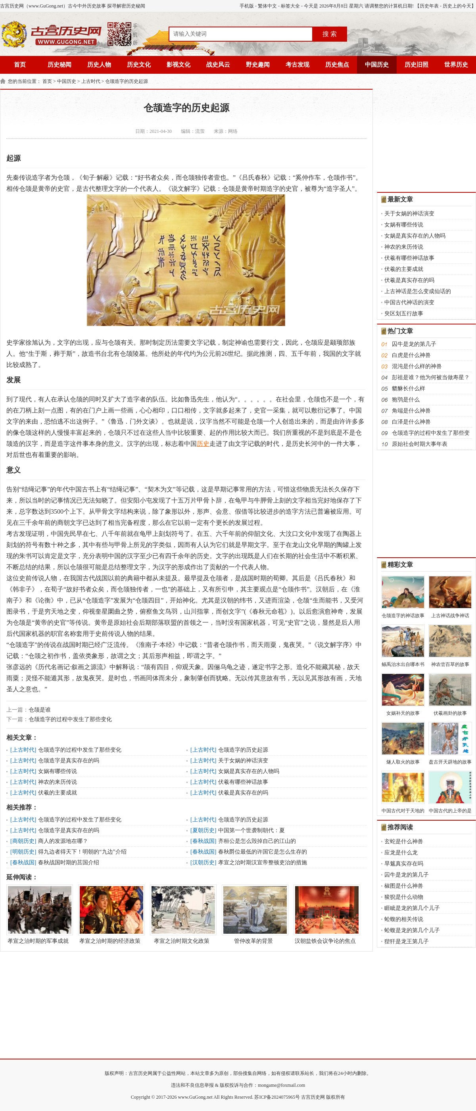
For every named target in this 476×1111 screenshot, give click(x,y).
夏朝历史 (203, 830)
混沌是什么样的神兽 (417, 366)
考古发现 (297, 64)
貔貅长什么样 (408, 388)
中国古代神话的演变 (409, 302)
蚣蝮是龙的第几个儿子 (412, 930)
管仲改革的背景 (253, 914)
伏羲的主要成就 (57, 793)
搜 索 (329, 34)
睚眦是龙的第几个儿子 (412, 908)
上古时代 (90, 81)
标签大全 (290, 6)
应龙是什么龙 (401, 853)
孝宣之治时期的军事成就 (38, 914)
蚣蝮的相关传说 (403, 919)
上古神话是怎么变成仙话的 (417, 291)
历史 (203, 443)
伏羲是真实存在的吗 (243, 793)
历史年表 (429, 6)
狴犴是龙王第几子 (406, 941)
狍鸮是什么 (406, 400)
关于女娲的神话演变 (243, 761)
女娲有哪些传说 (57, 771)
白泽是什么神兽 (411, 422)
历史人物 (99, 64)
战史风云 (218, 64)
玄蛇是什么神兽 (403, 841)
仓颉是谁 (40, 710)
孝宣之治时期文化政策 (181, 914)
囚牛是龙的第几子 (414, 344)
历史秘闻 (59, 64)
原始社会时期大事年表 (419, 444)
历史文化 (139, 64)
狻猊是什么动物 (403, 897)
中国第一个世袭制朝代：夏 (251, 830)
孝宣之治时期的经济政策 (110, 914)
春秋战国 (203, 841)
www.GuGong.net (195, 1097)
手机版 (247, 6)
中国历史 (377, 64)
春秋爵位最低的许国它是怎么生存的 (262, 852)
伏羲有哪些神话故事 (243, 782)
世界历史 (456, 64)
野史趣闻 (258, 64)
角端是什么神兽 (411, 411)
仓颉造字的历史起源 (126, 81)
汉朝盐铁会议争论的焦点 (325, 914)
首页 (20, 64)
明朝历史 (23, 852)
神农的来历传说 (57, 782)
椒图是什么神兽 (403, 886)
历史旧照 (416, 64)
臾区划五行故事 (403, 314)
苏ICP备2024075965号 (277, 1097)
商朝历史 (23, 841)
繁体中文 (267, 6)
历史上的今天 (457, 6)
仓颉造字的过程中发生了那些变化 (70, 719)
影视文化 (178, 64)
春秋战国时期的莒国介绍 (68, 862)
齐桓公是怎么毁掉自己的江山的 (257, 841)
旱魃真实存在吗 (403, 864)
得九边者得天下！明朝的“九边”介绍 (82, 852)
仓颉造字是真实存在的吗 (68, 761)
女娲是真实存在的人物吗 (248, 771)
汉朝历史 (203, 862)
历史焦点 (337, 64)
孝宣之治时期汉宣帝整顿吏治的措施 (262, 862)
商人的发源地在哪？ (63, 841)
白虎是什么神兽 (411, 355)
